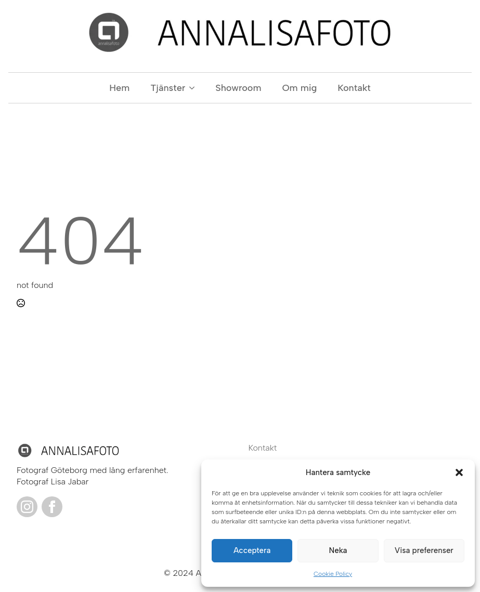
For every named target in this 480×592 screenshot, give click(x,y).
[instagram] (27, 506)
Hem (119, 88)
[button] (459, 472)
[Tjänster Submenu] (195, 88)
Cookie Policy (333, 573)
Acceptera (251, 550)
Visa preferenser (424, 550)
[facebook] (52, 506)
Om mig (299, 88)
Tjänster (167, 88)
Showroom (238, 88)
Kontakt (354, 88)
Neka (338, 550)
